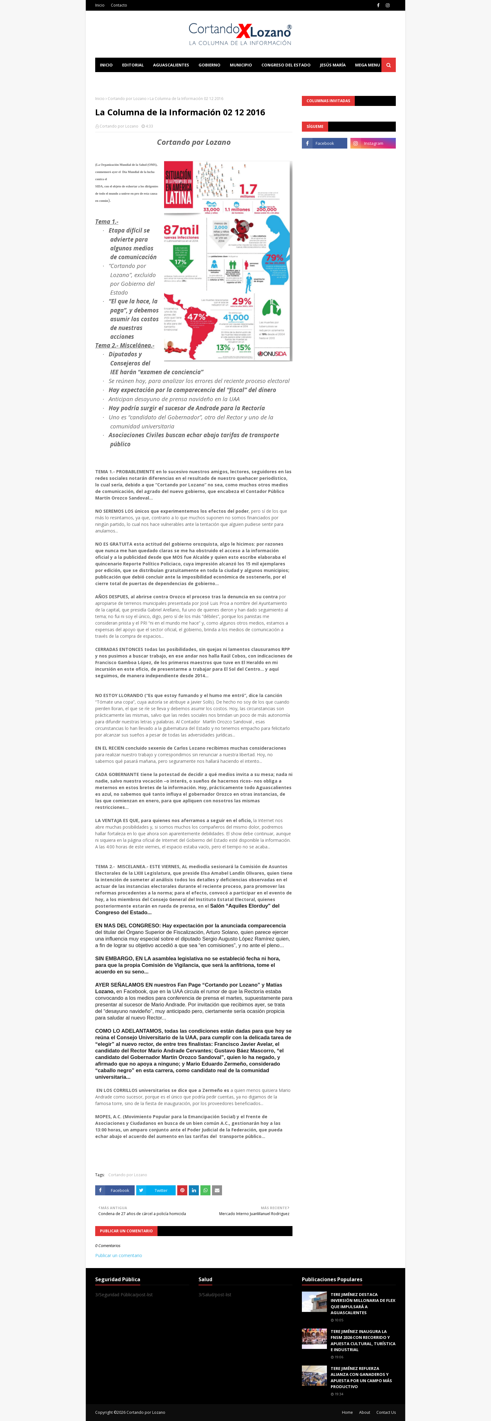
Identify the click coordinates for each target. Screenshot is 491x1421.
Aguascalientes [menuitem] (171, 65)
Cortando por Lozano (127, 98)
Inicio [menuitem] (106, 65)
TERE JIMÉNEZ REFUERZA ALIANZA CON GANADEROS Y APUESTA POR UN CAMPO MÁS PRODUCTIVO (361, 1378)
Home (347, 1412)
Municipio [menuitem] (241, 65)
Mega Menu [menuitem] (367, 65)
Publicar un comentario (118, 1255)
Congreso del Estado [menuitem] (286, 65)
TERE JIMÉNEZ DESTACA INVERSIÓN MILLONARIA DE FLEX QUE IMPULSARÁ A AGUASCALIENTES (363, 1304)
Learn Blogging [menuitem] (118, 79)
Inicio (100, 5)
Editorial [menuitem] (133, 65)
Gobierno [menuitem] (209, 65)
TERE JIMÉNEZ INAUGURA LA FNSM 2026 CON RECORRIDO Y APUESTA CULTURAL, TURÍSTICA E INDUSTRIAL (363, 1341)
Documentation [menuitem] (164, 79)
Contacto (119, 5)
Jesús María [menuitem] (333, 65)
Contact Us (386, 1412)
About (364, 1412)
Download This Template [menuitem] (225, 79)
